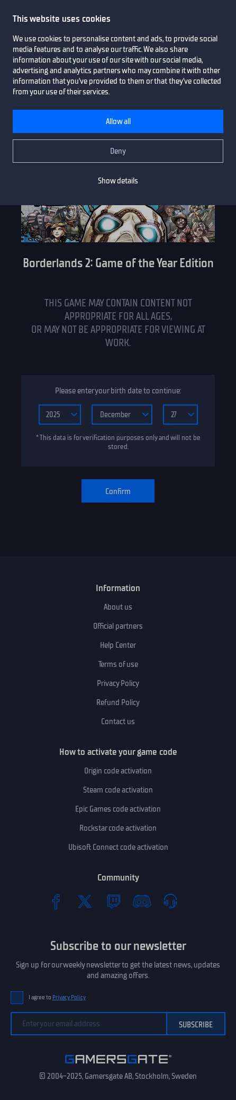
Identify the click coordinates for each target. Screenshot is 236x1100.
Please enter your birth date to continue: (118, 390)
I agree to (57, 997)
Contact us (118, 721)
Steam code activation (118, 790)
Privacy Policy (118, 683)
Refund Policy (118, 702)
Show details (118, 180)
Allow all (118, 121)
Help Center (118, 645)
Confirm (118, 491)
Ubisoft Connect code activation (118, 847)
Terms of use (118, 664)
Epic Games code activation (118, 809)
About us (118, 607)
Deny (118, 151)
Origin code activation (118, 770)
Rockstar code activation (118, 828)
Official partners (118, 626)
